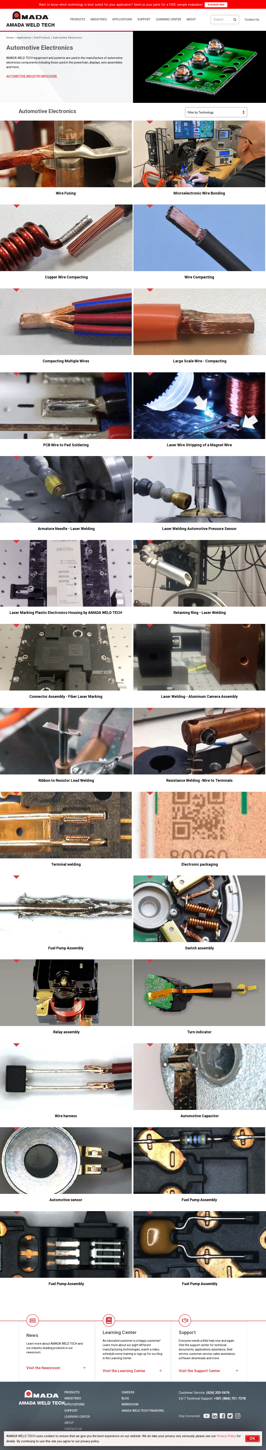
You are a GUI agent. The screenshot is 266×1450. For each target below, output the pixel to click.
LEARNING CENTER (168, 19)
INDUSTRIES (98, 19)
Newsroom (130, 1404)
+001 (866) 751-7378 (230, 1398)
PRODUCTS (77, 19)
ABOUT (191, 19)
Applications (74, 1404)
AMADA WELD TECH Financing (143, 1410)
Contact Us (252, 19)
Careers (128, 1392)
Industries (72, 1398)
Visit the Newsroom (43, 1368)
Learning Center (77, 1416)
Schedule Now (216, 4)
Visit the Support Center (199, 1371)
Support (71, 1410)
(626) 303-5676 (217, 1393)
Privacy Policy (226, 1436)
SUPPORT (143, 19)
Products (72, 1392)
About (69, 1422)
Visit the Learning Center (124, 1371)
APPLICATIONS (122, 19)
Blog (125, 1398)
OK (252, 1438)
